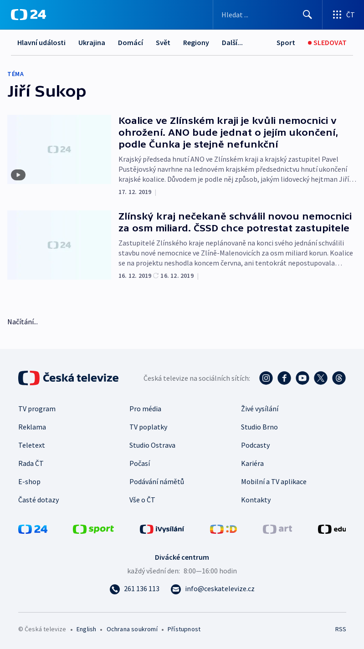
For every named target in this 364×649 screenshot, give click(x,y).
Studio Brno (259, 426)
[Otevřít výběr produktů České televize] (343, 14)
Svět (163, 42)
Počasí (139, 463)
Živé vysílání (259, 408)
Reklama (32, 426)
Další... (232, 42)
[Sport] (286, 43)
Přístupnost (184, 629)
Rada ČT (31, 463)
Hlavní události (41, 42)
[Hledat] (307, 14)
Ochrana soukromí (132, 629)
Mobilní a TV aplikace (274, 481)
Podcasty (255, 445)
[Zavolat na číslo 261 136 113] (134, 588)
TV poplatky (148, 426)
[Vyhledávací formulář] (267, 14)
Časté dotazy (38, 499)
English (86, 629)
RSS (340, 629)
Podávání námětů (156, 481)
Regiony (196, 42)
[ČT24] (28, 14)
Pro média (145, 408)
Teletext (31, 445)
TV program (37, 408)
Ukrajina (91, 42)
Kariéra (252, 463)
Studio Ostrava (152, 445)
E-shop (29, 481)
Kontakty (256, 499)
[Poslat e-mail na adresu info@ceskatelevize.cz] (212, 588)
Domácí (130, 42)
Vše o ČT (142, 499)
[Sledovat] (327, 43)
